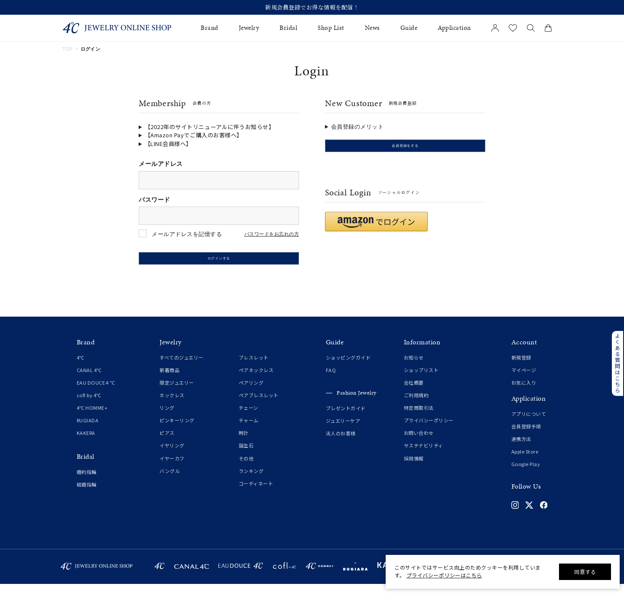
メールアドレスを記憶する (187, 234)
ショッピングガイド (348, 366)
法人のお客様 (341, 442)
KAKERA (86, 442)
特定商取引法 (419, 416)
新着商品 (169, 379)
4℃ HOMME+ (92, 416)
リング (167, 416)
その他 (246, 467)
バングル (169, 480)
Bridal (288, 28)
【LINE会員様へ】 (168, 143)
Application (454, 28)
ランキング (251, 480)
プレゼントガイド (346, 417)
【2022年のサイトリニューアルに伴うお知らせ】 (209, 127)
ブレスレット (254, 366)
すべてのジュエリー (181, 366)
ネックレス (172, 404)
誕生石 (246, 454)
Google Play (525, 473)
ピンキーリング (177, 429)
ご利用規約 (416, 404)
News (372, 28)
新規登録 (521, 366)
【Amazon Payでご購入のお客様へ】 (194, 135)
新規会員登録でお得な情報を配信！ (312, 7)
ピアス (167, 442)
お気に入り (523, 391)
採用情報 (414, 467)
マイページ (523, 379)
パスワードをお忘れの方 (271, 234)
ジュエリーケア (343, 430)
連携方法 (521, 447)
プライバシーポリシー (429, 429)
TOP (67, 49)
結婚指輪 (87, 493)
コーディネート (256, 492)
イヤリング (172, 454)
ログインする (218, 263)
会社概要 (414, 391)
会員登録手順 (526, 435)
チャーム (249, 429)
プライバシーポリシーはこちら (444, 575)
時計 (244, 442)
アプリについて (528, 422)
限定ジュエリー (176, 391)
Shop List (331, 28)
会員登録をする (405, 150)
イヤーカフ (172, 467)
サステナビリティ (423, 454)
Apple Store (525, 460)
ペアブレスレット (259, 404)
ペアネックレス (256, 379)
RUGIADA (88, 429)
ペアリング (251, 391)
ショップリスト (421, 379)
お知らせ (414, 366)
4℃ (80, 366)
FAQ (331, 379)
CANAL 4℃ (89, 379)
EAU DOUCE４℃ (96, 391)
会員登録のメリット (357, 126)
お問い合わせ (419, 442)
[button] (376, 230)
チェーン (248, 416)
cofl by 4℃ (89, 404)
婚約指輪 (87, 480)
